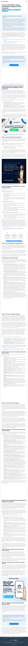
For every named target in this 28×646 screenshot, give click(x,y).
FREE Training (6, 619)
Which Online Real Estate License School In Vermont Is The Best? (12, 41)
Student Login (20, 642)
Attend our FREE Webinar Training (20, 115)
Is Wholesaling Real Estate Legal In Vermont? (13, 184)
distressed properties (18, 103)
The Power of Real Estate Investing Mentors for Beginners (15, 84)
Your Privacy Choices (16, 642)
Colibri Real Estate (17, 503)
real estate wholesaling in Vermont (20, 138)
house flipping (14, 316)
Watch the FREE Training (14, 65)
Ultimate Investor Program (7, 92)
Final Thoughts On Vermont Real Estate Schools (10, 42)
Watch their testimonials (13, 255)
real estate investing (10, 90)
